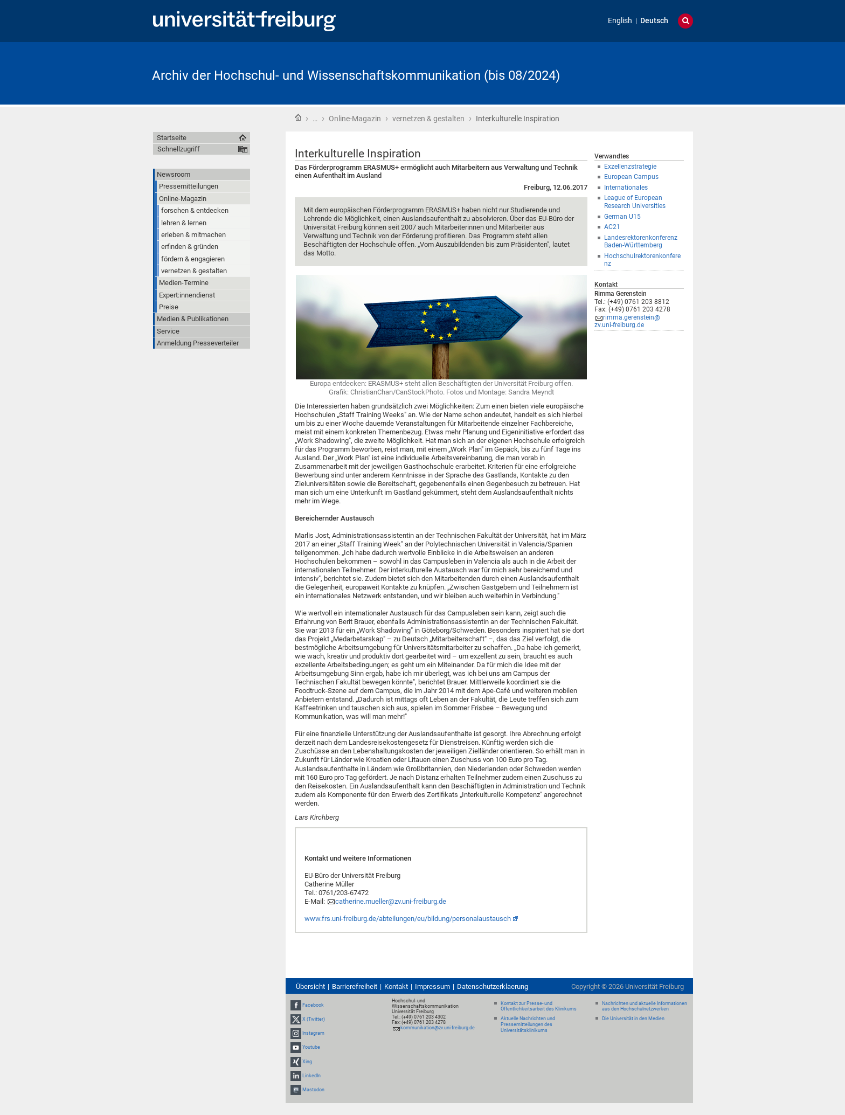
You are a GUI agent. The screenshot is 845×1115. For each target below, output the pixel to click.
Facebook (313, 1005)
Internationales (626, 187)
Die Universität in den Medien (633, 1018)
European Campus (631, 177)
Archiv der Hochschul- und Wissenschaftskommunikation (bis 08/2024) (356, 75)
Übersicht (310, 986)
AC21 (612, 227)
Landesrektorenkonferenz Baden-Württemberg (640, 242)
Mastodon (313, 1089)
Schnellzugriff (178, 149)
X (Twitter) (313, 1019)
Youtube (311, 1047)
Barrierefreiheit (354, 986)
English (620, 20)
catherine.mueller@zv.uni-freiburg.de (390, 901)
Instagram (313, 1033)
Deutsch (654, 20)
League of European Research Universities (635, 202)
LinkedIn (311, 1075)
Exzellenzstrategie (630, 166)
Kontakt (396, 986)
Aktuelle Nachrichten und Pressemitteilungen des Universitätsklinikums (528, 1024)
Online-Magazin (355, 118)
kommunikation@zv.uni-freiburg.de (437, 1027)
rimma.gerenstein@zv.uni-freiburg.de (627, 321)
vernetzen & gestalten (428, 118)
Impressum (432, 986)
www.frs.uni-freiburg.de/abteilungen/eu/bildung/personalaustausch (407, 919)
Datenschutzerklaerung (492, 986)
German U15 (622, 216)
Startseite (298, 117)
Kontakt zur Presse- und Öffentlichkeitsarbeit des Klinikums (539, 1006)
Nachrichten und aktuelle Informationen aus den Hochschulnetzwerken (644, 1006)
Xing (307, 1061)
